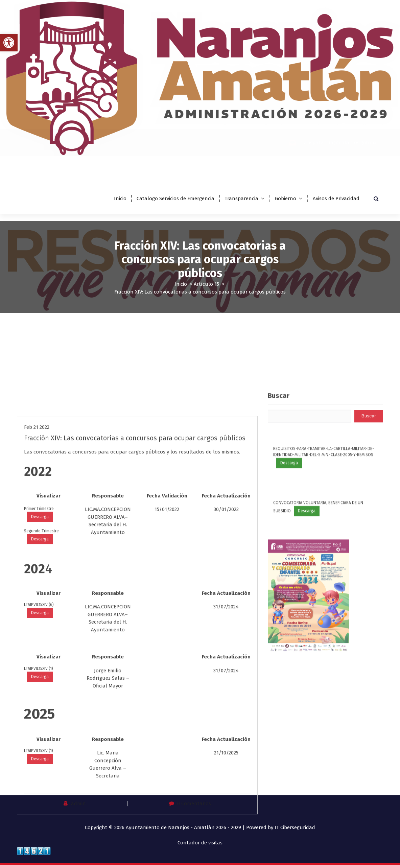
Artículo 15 (206, 284)
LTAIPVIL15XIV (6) (39, 796)
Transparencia (241, 198)
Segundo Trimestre (41, 722)
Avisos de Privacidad (336, 198)
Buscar (278, 517)
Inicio (120, 198)
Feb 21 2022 (36, 619)
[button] (9, 42)
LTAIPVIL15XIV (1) (38, 860)
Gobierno (285, 198)
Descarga (40, 708)
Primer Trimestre (39, 700)
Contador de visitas (200, 843)
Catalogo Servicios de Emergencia (175, 198)
